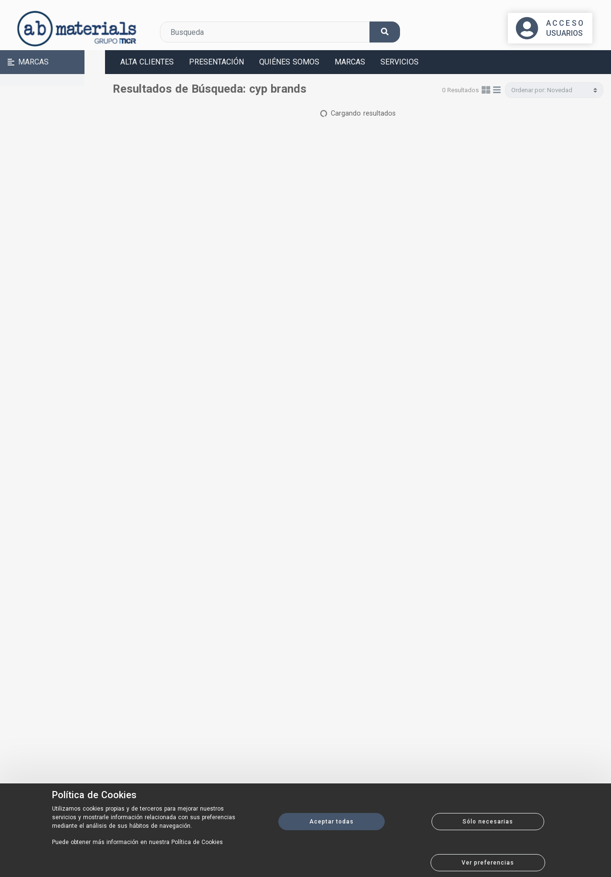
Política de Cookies (94, 795)
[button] (52, 62)
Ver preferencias (488, 862)
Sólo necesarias (488, 821)
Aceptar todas (331, 821)
